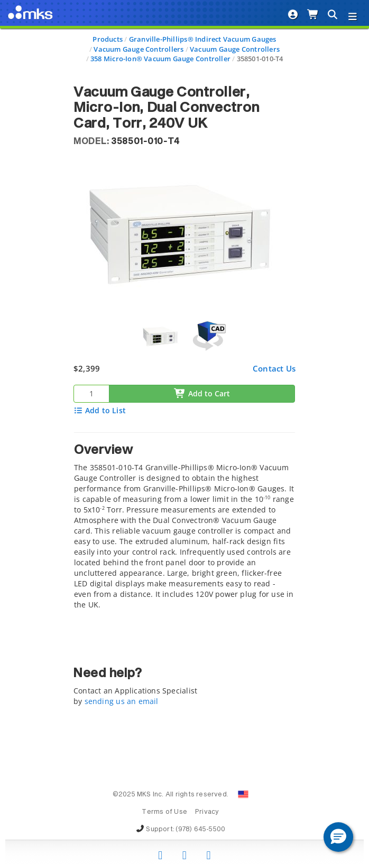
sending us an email (122, 701)
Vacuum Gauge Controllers (138, 49)
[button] (338, 837)
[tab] (184, 523)
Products (108, 39)
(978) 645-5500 (200, 829)
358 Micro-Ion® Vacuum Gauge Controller (160, 58)
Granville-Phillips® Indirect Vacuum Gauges (202, 39)
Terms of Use (164, 812)
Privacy (207, 812)
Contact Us (274, 368)
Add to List (99, 410)
